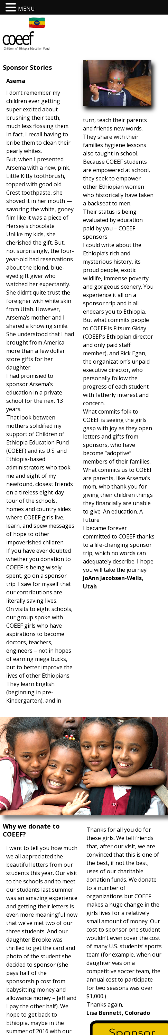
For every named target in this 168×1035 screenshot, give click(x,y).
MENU (26, 8)
